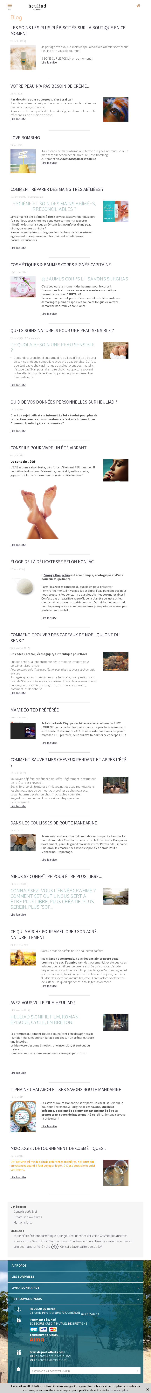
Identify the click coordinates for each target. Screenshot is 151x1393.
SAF (100, 1246)
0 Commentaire (35, 196)
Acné (40, 1246)
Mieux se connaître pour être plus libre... (56, 876)
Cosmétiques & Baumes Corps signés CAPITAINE (60, 265)
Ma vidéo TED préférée (34, 710)
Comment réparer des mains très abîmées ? (57, 189)
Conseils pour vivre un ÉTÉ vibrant (48, 448)
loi (34, 1246)
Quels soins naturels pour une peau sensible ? (62, 330)
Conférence (77, 1241)
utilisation (93, 1236)
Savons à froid (80, 1246)
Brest (71, 1236)
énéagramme (22, 1241)
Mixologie (101, 1241)
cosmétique (48, 1236)
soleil (93, 1246)
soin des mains (23, 1246)
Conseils (65, 1246)
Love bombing (25, 138)
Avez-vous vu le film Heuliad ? (43, 1003)
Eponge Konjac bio (57, 575)
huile (47, 1246)
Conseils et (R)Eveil (26, 1211)
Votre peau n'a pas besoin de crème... (50, 86)
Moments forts (23, 1222)
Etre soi (127, 1241)
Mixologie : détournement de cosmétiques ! (58, 1148)
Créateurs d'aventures (28, 1217)
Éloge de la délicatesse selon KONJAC (52, 562)
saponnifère (21, 1236)
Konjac (90, 1241)
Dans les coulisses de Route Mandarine (53, 823)
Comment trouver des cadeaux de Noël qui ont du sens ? (65, 638)
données (80, 1236)
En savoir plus (119, 1390)
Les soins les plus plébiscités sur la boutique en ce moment (68, 30)
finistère (35, 1236)
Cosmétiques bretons (113, 1236)
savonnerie (115, 1241)
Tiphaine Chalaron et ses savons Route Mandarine (65, 1089)
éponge (62, 1236)
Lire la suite (49, 62)
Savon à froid (40, 1241)
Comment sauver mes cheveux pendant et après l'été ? (68, 762)
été (55, 1246)
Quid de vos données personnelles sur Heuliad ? (63, 402)
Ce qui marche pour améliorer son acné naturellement (53, 934)
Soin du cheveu (59, 1241)
